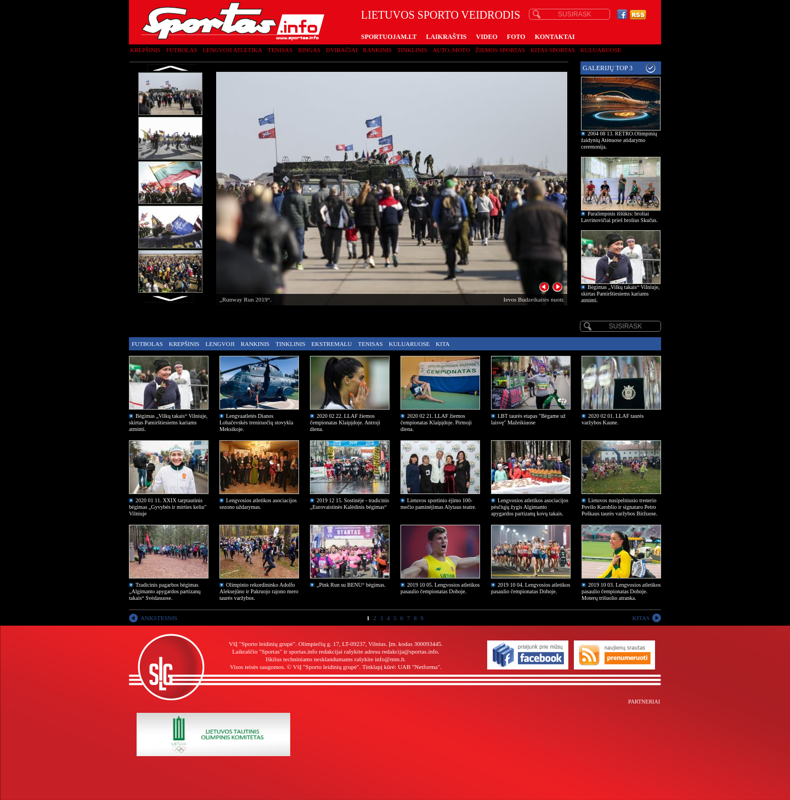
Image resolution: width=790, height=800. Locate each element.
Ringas (309, 50)
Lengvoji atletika (232, 50)
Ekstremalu (332, 344)
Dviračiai (341, 50)
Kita (442, 344)
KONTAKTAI (555, 37)
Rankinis (377, 50)
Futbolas (182, 50)
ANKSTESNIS (158, 618)
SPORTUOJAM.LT (388, 37)
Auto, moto (451, 50)
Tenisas (280, 50)
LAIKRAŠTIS (446, 37)
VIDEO (487, 37)
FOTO (516, 37)
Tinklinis (412, 50)
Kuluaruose (601, 50)
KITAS (641, 618)
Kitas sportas (553, 50)
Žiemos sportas (500, 50)
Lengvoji (219, 344)
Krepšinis (145, 50)
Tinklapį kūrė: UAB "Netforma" (401, 666)
